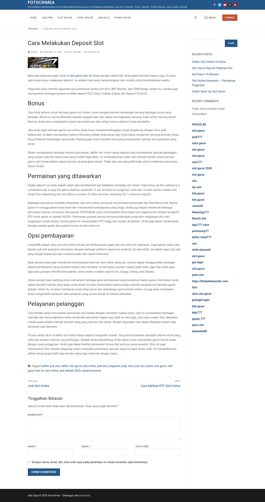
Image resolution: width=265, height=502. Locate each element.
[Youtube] (225, 5)
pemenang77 (200, 231)
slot (194, 181)
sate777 (197, 162)
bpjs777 (197, 312)
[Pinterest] (235, 5)
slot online (51, 370)
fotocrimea (41, 2)
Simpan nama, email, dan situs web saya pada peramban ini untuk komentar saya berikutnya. (90, 462)
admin (33, 52)
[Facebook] (214, 5)
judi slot (102, 366)
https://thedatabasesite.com (210, 281)
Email (86, 446)
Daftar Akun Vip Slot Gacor (209, 91)
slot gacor (160, 366)
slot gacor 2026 (202, 168)
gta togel (197, 262)
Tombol (230, 17)
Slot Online (73, 52)
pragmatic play (117, 366)
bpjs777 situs (200, 225)
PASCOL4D (199, 124)
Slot (194, 287)
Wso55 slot (199, 218)
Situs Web (142, 446)
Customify (84, 495)
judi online (89, 366)
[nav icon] (209, 17)
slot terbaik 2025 (70, 370)
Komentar (35, 414)
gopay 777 (198, 319)
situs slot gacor (202, 293)
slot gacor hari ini (81, 75)
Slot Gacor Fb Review (205, 74)
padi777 (197, 137)
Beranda (33, 29)
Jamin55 (197, 206)
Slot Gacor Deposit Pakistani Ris (212, 68)
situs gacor (199, 143)
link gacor (198, 193)
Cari (231, 43)
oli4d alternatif (201, 249)
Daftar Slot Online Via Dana (209, 61)
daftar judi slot (51, 366)
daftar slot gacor (71, 366)
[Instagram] (230, 5)
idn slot (196, 187)
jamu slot (198, 275)
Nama (32, 446)
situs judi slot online (140, 366)
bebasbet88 (199, 331)
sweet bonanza (91, 370)
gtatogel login (201, 300)
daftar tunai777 (202, 237)
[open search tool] (195, 17)
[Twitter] (220, 5)
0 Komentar (92, 52)
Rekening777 (200, 212)
